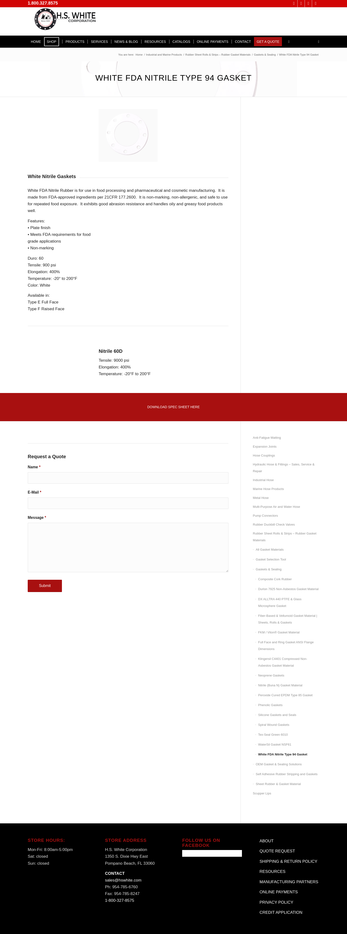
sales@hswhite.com (123, 880)
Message (37, 517)
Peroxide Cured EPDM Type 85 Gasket (285, 695)
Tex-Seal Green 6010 (273, 734)
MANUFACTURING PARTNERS (289, 882)
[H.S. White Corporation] (64, 21)
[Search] (317, 42)
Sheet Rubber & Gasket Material (278, 784)
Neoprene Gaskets (271, 675)
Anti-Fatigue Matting (267, 437)
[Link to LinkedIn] (308, 3)
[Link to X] (293, 3)
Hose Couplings (264, 455)
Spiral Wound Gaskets (273, 725)
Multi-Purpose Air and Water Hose (276, 507)
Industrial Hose (263, 480)
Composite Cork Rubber (275, 579)
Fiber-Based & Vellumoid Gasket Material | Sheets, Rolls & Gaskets (287, 619)
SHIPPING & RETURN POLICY (288, 861)
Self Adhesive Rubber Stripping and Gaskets (287, 774)
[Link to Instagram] (315, 3)
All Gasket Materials (270, 549)
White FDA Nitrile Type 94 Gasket (282, 754)
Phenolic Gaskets (270, 705)
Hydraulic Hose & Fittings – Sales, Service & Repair (283, 468)
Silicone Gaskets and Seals (277, 715)
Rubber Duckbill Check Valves (274, 524)
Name (34, 467)
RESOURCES (273, 871)
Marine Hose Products (268, 489)
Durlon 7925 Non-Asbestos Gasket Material (288, 589)
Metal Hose (261, 498)
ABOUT (267, 841)
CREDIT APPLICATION (281, 912)
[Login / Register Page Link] (289, 42)
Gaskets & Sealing (268, 569)
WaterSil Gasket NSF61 (274, 744)
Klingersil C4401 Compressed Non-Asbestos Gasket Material (282, 662)
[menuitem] (36, 42)
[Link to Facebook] (301, 3)
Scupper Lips (262, 793)
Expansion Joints (264, 446)
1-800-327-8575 (119, 900)
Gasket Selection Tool (271, 559)
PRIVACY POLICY (276, 902)
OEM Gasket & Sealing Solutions (279, 764)
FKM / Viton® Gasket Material (279, 632)
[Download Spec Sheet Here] (173, 407)
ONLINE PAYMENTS (279, 892)
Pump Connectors (265, 515)
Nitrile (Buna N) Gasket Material (280, 685)
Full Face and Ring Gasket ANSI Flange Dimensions (286, 645)
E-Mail (34, 492)
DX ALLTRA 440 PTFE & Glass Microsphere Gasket (279, 602)
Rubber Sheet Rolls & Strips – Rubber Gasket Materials (284, 537)
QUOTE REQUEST (277, 851)
